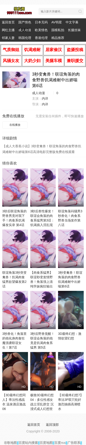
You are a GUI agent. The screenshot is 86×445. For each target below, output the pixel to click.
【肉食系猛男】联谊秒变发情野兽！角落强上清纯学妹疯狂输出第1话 (41, 282)
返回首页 (8, 22)
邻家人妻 (8, 38)
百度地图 (46, 443)
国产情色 (24, 22)
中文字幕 (72, 22)
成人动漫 (24, 30)
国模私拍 (57, 30)
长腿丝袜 (74, 30)
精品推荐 (57, 38)
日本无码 (41, 22)
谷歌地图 (10, 443)
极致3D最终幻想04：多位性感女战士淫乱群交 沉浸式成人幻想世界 (42, 404)
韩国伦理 (24, 38)
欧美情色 (41, 30)
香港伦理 (41, 38)
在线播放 (14, 124)
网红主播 (8, 30)
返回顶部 (52, 424)
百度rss (60, 443)
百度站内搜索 (28, 443)
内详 (45, 98)
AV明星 (56, 22)
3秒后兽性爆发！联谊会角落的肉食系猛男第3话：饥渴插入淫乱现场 (42, 220)
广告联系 (73, 443)
